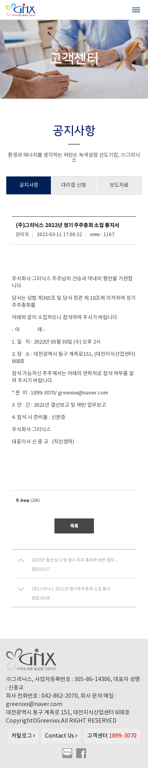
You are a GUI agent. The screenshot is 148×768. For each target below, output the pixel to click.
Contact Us (61, 736)
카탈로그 (23, 736)
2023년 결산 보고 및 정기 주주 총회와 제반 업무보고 (75, 560)
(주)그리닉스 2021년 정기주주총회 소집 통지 (71, 589)
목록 (74, 526)
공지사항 (28, 185)
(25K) (28, 500)
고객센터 (112, 735)
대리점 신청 (73, 185)
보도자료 (119, 185)
